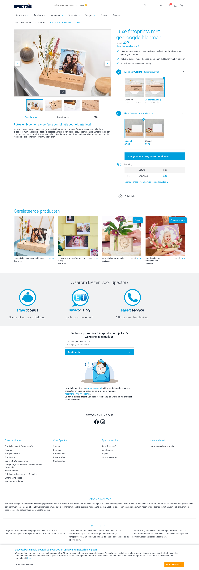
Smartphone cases (13, 478)
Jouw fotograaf (109, 446)
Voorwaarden (59, 453)
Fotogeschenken (12, 453)
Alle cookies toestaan (174, 565)
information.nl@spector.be (162, 446)
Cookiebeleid (59, 461)
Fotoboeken (39, 15)
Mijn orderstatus (109, 457)
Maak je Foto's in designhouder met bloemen (148, 156)
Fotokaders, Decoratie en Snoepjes (21, 474)
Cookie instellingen (25, 564)
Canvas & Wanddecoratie (16, 461)
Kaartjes (8, 450)
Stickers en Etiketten (14, 481)
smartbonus (107, 450)
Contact (116, 15)
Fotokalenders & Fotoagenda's (19, 446)
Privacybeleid (59, 457)
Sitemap (57, 450)
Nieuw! (104, 15)
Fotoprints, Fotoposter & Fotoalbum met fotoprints (23, 465)
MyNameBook (11, 470)
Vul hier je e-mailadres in (78, 341)
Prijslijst (105, 453)
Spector (56, 446)
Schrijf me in (74, 352)
